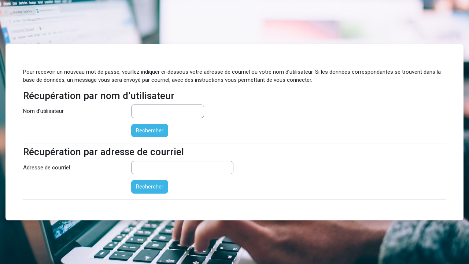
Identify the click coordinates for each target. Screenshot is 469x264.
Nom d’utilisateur (43, 111)
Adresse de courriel (46, 167)
